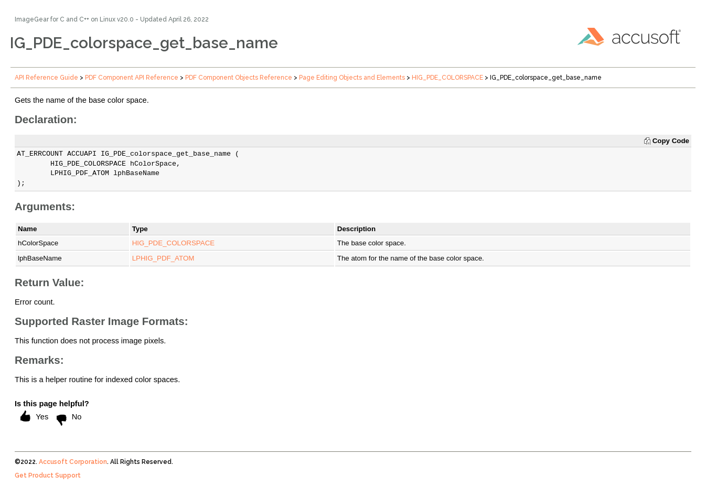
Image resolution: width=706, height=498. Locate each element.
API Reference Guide (46, 77)
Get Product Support (48, 475)
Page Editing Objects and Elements (352, 77)
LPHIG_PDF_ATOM (163, 258)
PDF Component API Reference (131, 77)
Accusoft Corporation (73, 461)
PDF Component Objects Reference (238, 77)
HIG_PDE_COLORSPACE (447, 77)
